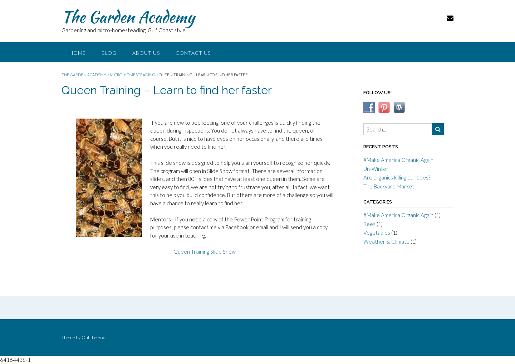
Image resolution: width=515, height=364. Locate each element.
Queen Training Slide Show (204, 251)
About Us (146, 53)
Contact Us (193, 53)
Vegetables (376, 232)
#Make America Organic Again (398, 160)
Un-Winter (375, 169)
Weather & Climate (386, 241)
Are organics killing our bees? (396, 177)
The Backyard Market (388, 186)
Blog (109, 53)
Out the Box (93, 337)
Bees (369, 224)
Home (77, 53)
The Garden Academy (128, 16)
